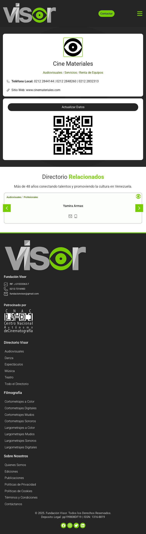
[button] (73, 107)
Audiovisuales (14, 197)
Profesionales (31, 197)
